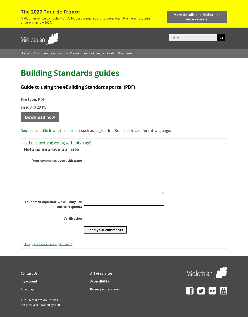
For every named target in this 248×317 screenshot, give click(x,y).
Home (25, 53)
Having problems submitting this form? (48, 244)
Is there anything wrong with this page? (57, 142)
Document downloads (49, 53)
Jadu (57, 304)
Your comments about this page (57, 160)
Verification (73, 218)
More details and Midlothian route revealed (197, 16)
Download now (40, 117)
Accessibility (99, 281)
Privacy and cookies (105, 289)
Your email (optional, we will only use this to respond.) (53, 204)
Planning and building (85, 53)
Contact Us (29, 273)
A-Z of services (101, 273)
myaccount (29, 281)
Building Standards (119, 53)
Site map (27, 289)
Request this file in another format (50, 130)
